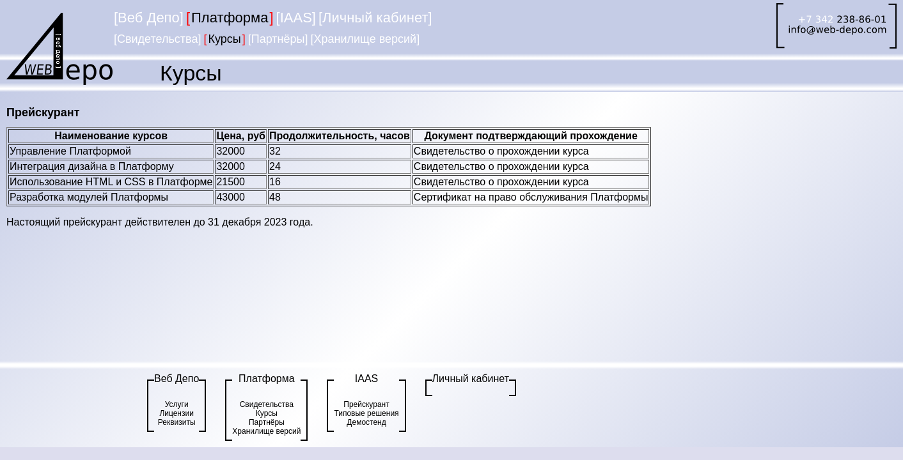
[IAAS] (296, 18)
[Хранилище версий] (365, 39)
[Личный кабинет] (375, 18)
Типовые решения (366, 413)
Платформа (267, 378)
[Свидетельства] (157, 39)
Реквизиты (177, 422)
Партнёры (267, 422)
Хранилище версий (266, 431)
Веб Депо (176, 378)
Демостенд (366, 422)
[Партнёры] (278, 39)
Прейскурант (366, 404)
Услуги (177, 404)
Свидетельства (267, 404)
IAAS (366, 378)
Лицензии (176, 413)
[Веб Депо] (149, 18)
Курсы (267, 413)
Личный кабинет (470, 378)
